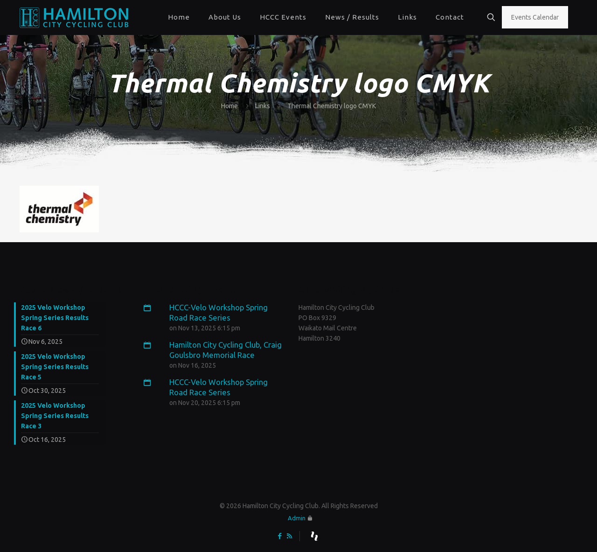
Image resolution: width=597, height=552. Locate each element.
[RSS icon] (289, 536)
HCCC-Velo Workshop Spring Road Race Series (212, 312)
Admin (296, 518)
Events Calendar (535, 17)
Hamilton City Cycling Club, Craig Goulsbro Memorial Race (219, 349)
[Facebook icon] (279, 536)
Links (262, 106)
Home (229, 106)
